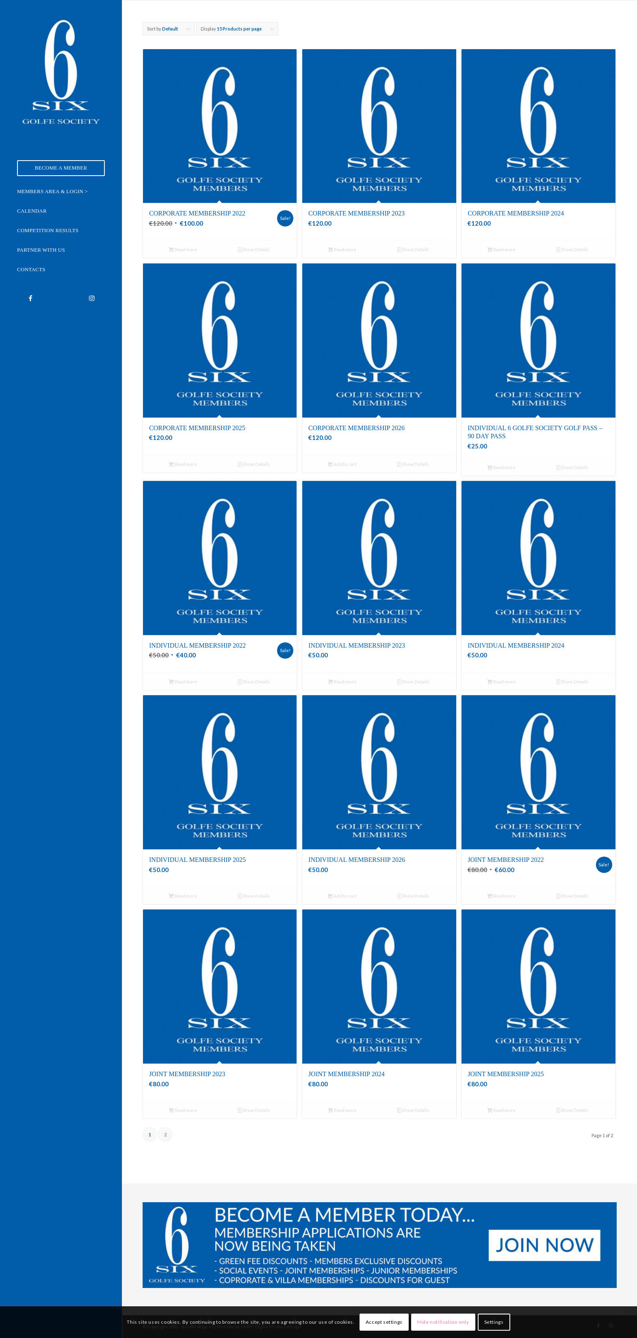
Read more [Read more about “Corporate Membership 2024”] (501, 250)
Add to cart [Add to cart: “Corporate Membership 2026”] (342, 464)
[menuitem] (61, 168)
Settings (494, 1322)
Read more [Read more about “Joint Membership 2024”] (342, 1110)
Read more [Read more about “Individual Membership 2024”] (501, 682)
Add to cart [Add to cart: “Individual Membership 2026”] (342, 896)
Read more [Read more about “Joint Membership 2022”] (501, 896)
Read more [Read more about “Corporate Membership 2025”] (183, 464)
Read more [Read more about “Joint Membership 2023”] (183, 1110)
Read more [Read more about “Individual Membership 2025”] (183, 896)
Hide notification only (443, 1322)
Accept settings (384, 1322)
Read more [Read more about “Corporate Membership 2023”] (342, 250)
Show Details (254, 250)
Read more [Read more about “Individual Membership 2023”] (342, 682)
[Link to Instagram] (91, 298)
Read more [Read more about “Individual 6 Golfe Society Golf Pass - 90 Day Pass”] (501, 468)
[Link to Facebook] (30, 298)
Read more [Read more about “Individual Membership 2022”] (183, 682)
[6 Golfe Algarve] (61, 72)
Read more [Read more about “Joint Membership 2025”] (501, 1110)
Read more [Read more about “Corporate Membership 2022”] (183, 250)
